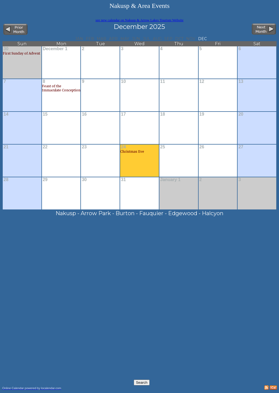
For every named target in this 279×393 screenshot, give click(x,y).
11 (162, 81)
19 (201, 114)
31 (123, 179)
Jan (79, 38)
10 (123, 81)
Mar (101, 38)
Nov (190, 38)
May (124, 38)
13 (240, 81)
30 (6, 48)
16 (84, 114)
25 (162, 147)
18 (162, 114)
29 (45, 179)
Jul (146, 38)
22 (45, 147)
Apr (113, 38)
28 (6, 179)
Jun (136, 38)
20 (240, 114)
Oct (179, 38)
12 (201, 81)
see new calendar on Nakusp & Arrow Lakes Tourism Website (140, 20)
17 (123, 114)
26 (201, 147)
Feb (90, 38)
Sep (168, 38)
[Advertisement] (176, 255)
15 (45, 114)
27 (240, 147)
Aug (157, 38)
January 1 (170, 179)
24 (123, 147)
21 (6, 147)
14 (6, 114)
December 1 (55, 48)
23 (84, 147)
